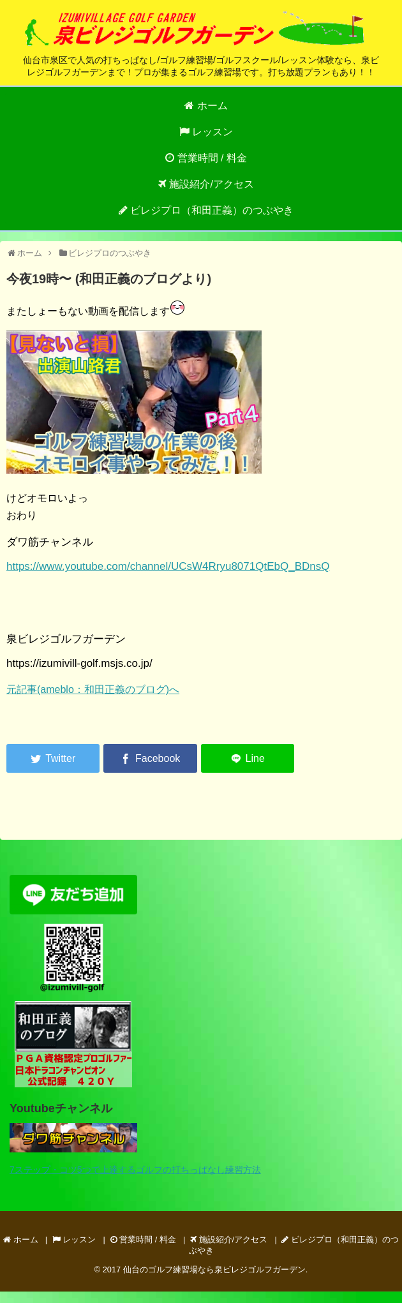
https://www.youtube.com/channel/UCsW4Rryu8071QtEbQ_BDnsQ (167, 566)
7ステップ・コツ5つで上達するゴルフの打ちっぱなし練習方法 (135, 1170)
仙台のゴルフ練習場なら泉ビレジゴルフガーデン (214, 1269)
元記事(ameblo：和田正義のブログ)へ (92, 689)
